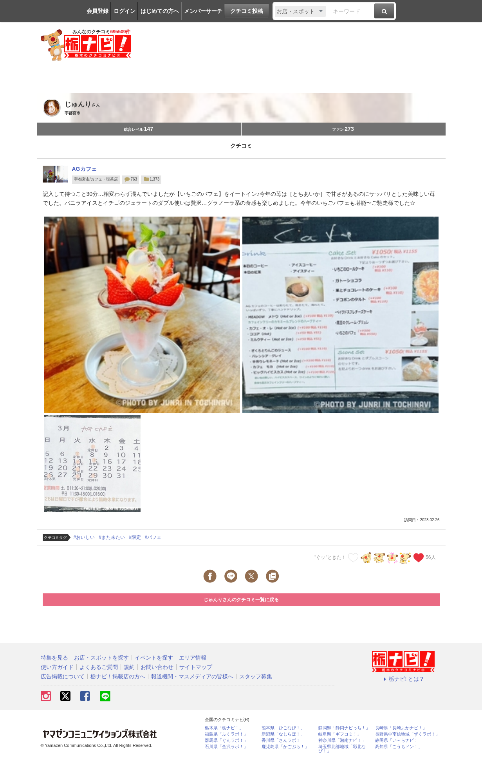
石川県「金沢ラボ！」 (226, 747)
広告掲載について (63, 676)
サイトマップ (195, 667)
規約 (129, 667)
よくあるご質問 (98, 667)
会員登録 (97, 11)
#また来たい (112, 537)
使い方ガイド (57, 667)
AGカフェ (84, 169)
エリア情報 (192, 657)
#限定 (135, 537)
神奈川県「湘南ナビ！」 (342, 740)
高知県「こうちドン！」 (398, 747)
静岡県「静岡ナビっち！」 (344, 728)
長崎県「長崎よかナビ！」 (401, 728)
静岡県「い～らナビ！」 (398, 740)
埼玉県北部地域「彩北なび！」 (342, 749)
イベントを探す (154, 657)
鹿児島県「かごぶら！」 (285, 747)
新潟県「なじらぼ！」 (283, 734)
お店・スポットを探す (101, 657)
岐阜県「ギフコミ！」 (339, 734)
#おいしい (84, 537)
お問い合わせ (157, 667)
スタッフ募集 (255, 676)
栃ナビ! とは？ (403, 679)
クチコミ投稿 (246, 11)
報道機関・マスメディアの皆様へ (192, 676)
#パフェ (153, 537)
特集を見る (54, 657)
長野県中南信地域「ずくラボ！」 (407, 734)
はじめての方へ (160, 11)
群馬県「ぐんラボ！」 (226, 740)
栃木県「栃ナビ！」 (224, 728)
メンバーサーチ (203, 11)
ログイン (124, 11)
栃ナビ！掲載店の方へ (117, 676)
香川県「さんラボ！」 (283, 740)
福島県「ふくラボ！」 (226, 734)
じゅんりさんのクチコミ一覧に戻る (241, 599)
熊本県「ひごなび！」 (283, 728)
